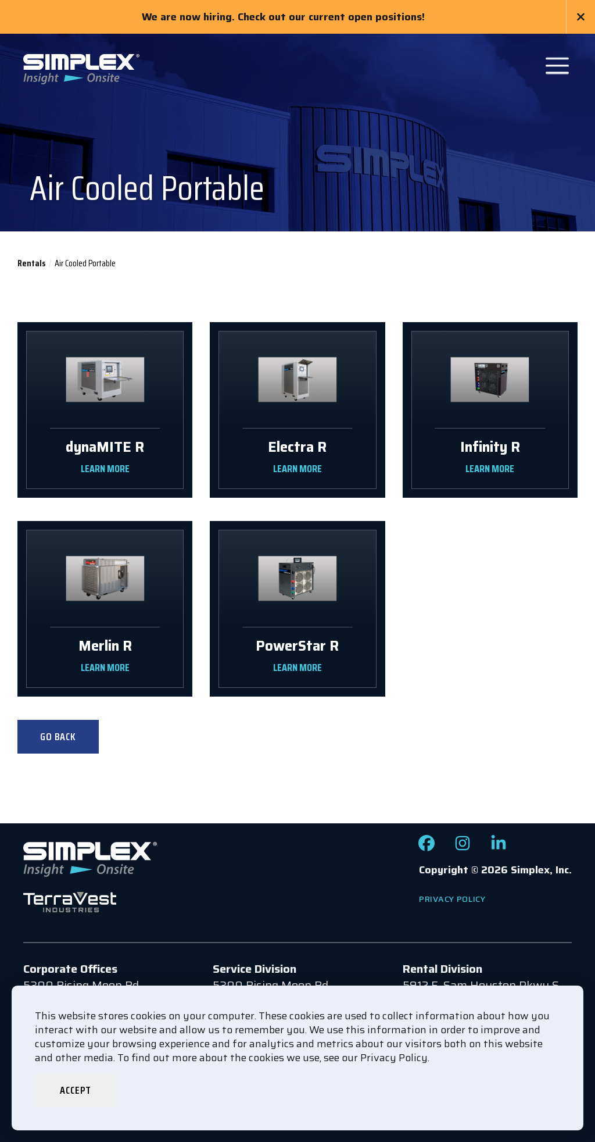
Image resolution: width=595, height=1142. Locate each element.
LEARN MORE (105, 469)
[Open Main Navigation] (557, 65)
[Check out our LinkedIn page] (498, 847)
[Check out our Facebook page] (426, 847)
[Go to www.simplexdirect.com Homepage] (81, 68)
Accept (75, 1090)
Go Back (58, 737)
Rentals (31, 263)
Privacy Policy (452, 899)
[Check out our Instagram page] (462, 847)
